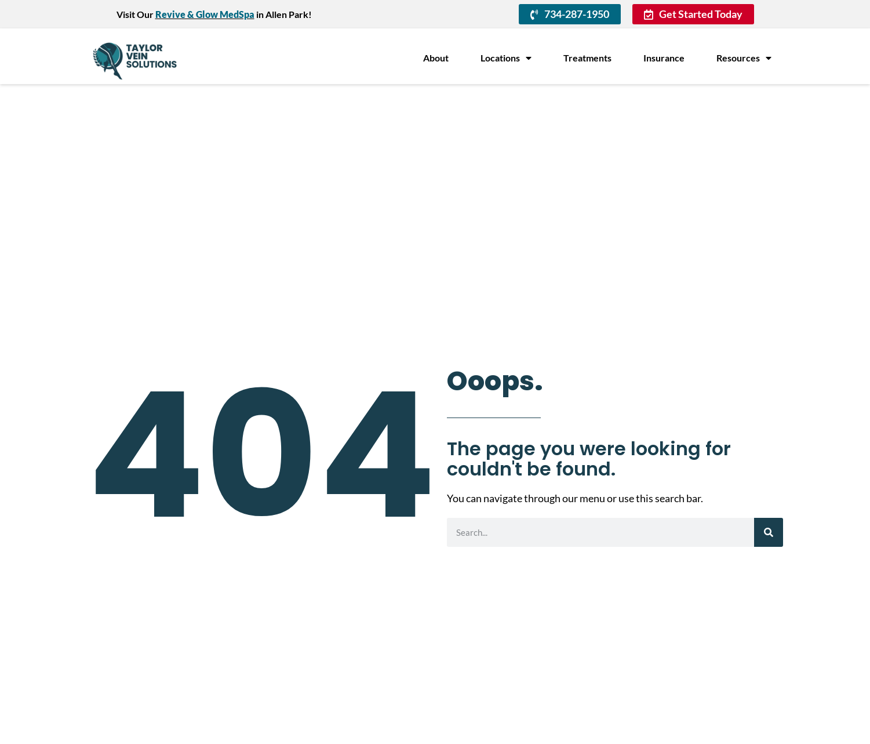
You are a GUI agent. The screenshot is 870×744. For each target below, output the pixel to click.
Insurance (664, 57)
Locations (506, 58)
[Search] (768, 532)
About (436, 57)
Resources (743, 58)
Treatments (587, 57)
